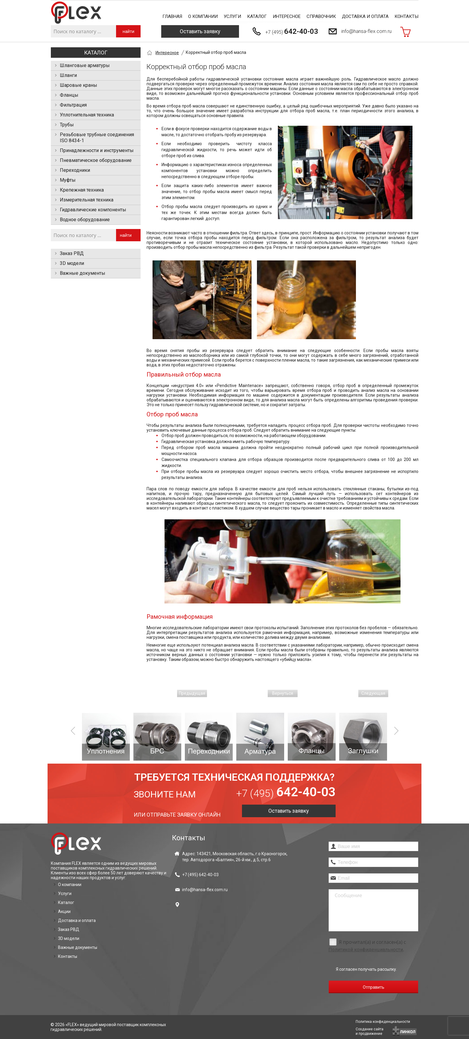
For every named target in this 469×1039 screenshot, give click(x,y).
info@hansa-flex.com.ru (366, 31)
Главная (172, 16)
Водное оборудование (85, 219)
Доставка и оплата (365, 16)
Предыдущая (192, 693)
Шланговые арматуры (85, 65)
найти (128, 31)
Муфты (68, 180)
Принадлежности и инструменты (97, 150)
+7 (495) (291, 31)
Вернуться (282, 693)
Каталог (257, 16)
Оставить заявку (200, 31)
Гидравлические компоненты (93, 210)
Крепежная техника (82, 190)
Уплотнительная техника (87, 115)
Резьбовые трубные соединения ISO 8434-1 (97, 137)
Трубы (67, 125)
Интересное (287, 16)
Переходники (75, 170)
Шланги (68, 75)
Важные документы (82, 273)
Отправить (373, 987)
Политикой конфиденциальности (365, 949)
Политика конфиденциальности (383, 1022)
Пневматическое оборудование (96, 160)
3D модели (72, 263)
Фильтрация (73, 105)
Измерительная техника (86, 200)
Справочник (321, 16)
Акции (64, 911)
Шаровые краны (78, 85)
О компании (203, 16)
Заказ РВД (72, 253)
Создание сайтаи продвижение (369, 1031)
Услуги (232, 16)
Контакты (406, 16)
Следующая (373, 693)
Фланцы (69, 95)
